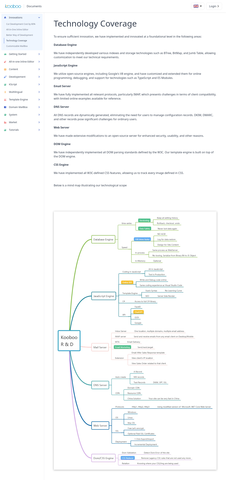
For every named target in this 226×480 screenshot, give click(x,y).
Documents (34, 6)
